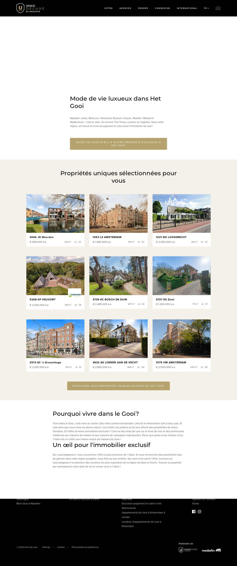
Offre (109, 8)
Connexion (162, 8)
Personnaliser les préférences (85, 547)
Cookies (61, 547)
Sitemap (46, 547)
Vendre (143, 8)
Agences (125, 8)
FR (206, 8)
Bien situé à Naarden (28, 503)
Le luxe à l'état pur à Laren (84, 499)
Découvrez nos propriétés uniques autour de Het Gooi (118, 386)
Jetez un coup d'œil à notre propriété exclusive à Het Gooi (118, 144)
